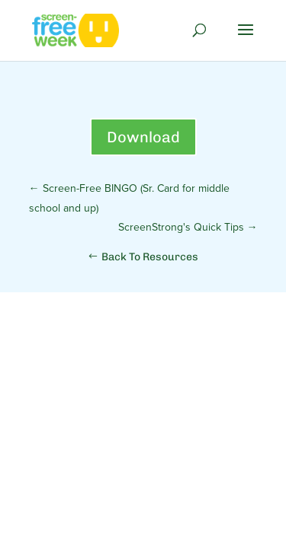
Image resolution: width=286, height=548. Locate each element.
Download (143, 137)
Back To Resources (149, 256)
